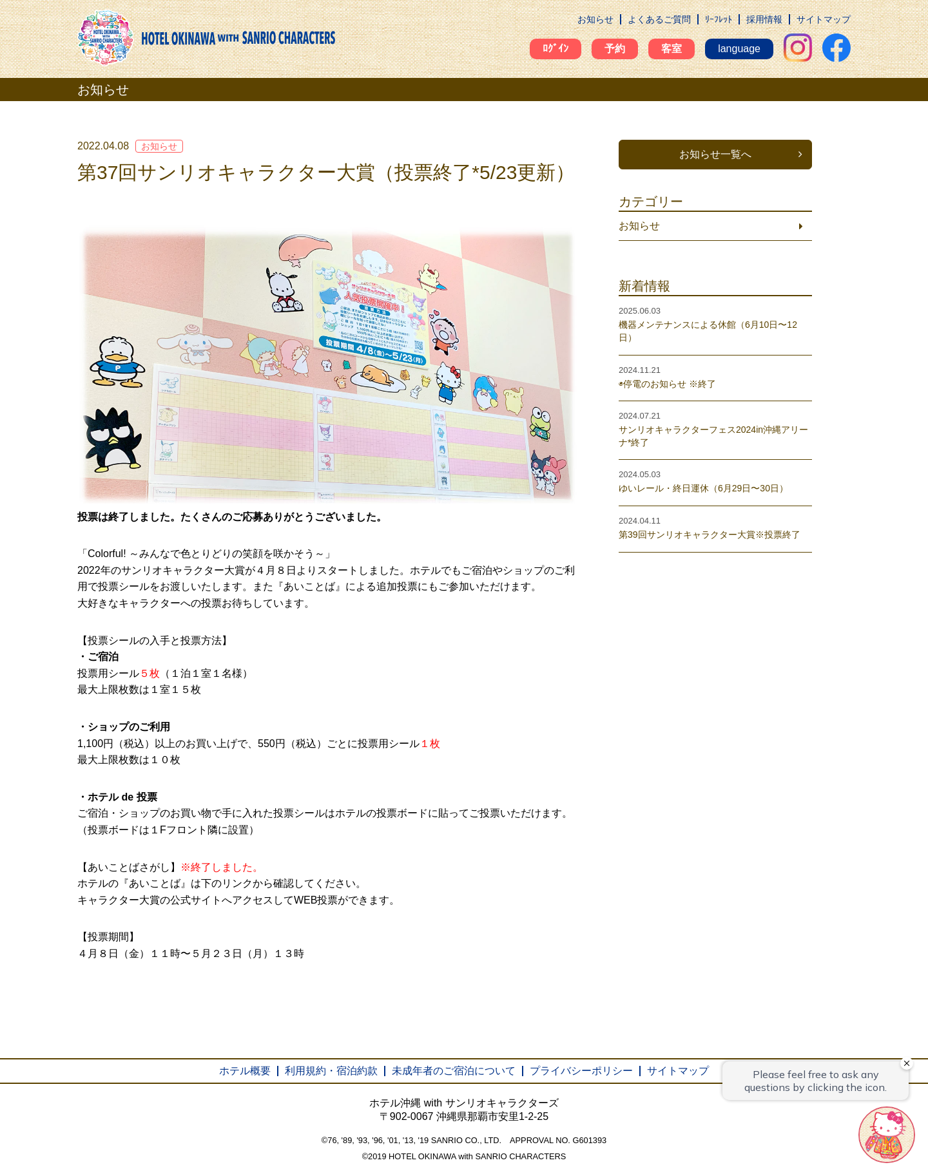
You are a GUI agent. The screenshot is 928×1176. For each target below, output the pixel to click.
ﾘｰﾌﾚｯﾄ (718, 19)
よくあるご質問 (659, 19)
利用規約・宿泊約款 (331, 1070)
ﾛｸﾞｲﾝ (555, 48)
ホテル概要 (245, 1070)
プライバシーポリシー (581, 1070)
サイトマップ (824, 19)
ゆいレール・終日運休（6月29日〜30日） (703, 488)
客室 (671, 48)
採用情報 (764, 19)
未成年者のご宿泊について (454, 1070)
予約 (614, 48)
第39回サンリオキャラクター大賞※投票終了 (709, 534)
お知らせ (595, 19)
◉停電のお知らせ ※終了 (667, 384)
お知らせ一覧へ (715, 154)
